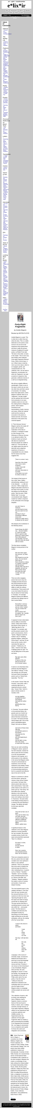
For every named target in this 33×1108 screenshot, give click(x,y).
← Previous (5, 309)
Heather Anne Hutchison (5, 88)
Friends (16, 12)
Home (7, 10)
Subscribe (27, 10)
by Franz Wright (5, 284)
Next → (6, 310)
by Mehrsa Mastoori (5, 224)
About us (21, 10)
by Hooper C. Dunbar (5, 238)
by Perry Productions (6, 302)
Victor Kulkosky (5, 91)
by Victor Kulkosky (5, 100)
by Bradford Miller (5, 292)
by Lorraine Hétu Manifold (5, 274)
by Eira (5, 169)
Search (21, 12)
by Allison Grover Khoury (5, 249)
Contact (10, 12)
